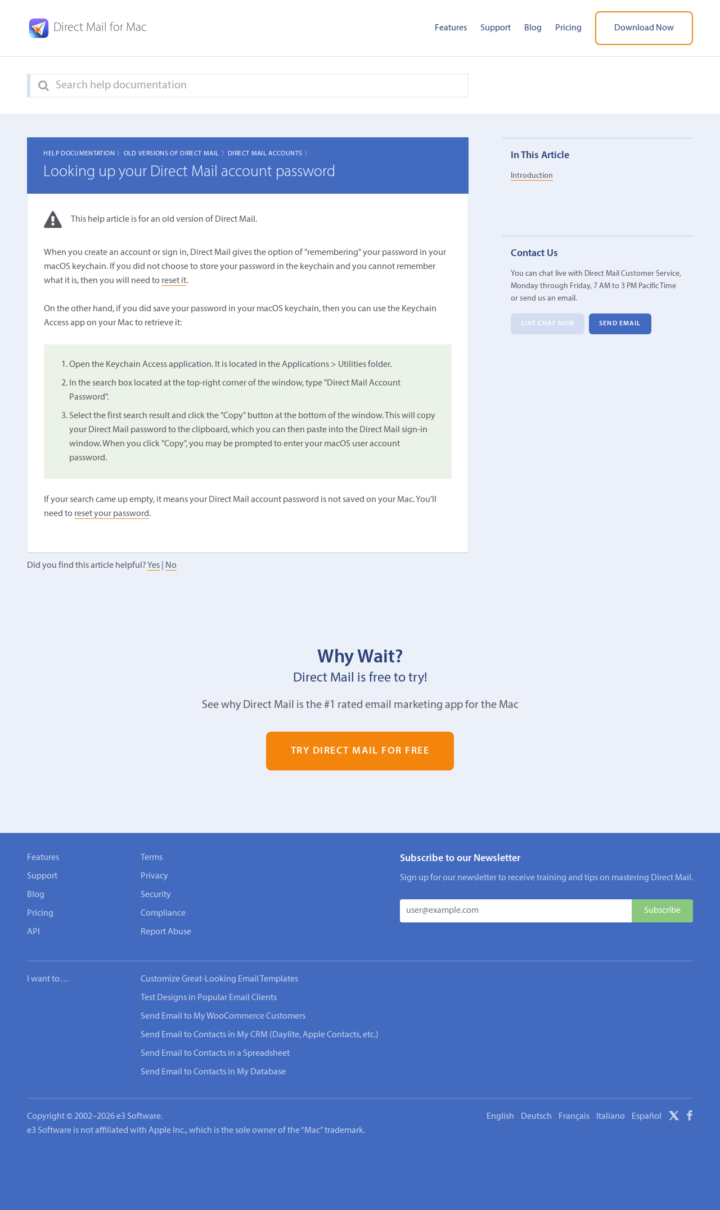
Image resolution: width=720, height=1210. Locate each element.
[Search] (43, 86)
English (500, 1116)
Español (647, 1116)
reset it (173, 280)
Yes (153, 565)
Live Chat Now (547, 324)
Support (495, 28)
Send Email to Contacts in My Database (213, 1072)
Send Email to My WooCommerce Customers (223, 1016)
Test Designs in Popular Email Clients (209, 997)
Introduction (532, 176)
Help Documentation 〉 (83, 153)
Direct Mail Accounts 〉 (269, 153)
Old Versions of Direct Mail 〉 (176, 153)
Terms (152, 857)
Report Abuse (166, 931)
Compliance (163, 913)
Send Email (620, 324)
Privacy (154, 876)
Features (451, 28)
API (33, 931)
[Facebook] (689, 1118)
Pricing (568, 28)
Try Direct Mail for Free (360, 751)
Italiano (610, 1116)
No (171, 565)
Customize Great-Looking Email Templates (219, 979)
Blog (533, 28)
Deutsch (536, 1116)
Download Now (644, 28)
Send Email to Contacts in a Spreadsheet (215, 1053)
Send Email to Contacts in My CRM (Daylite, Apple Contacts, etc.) (260, 1034)
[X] (674, 1118)
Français (574, 1116)
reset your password (111, 513)
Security (156, 894)
